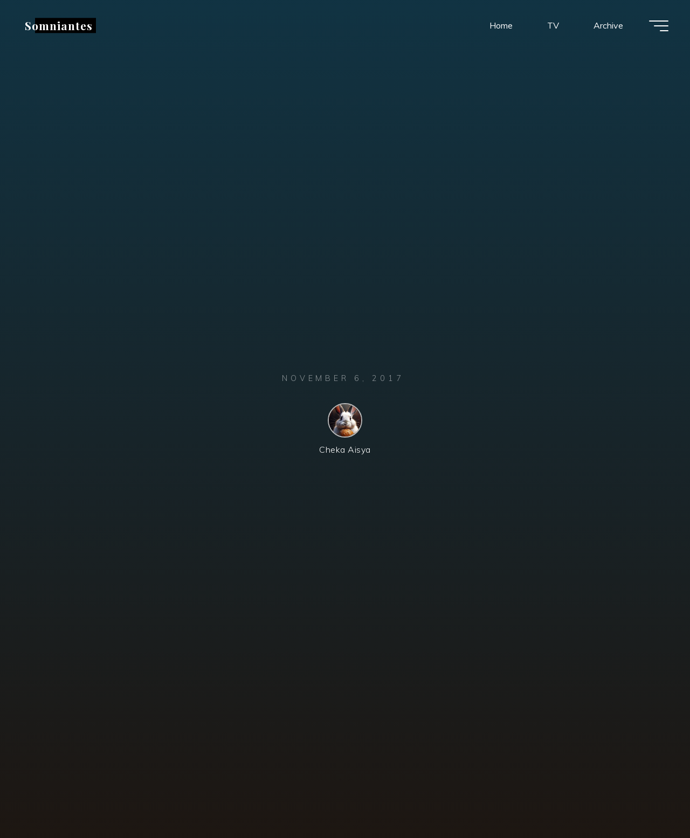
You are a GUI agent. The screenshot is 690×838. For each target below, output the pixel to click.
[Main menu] (658, 25)
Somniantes (59, 25)
